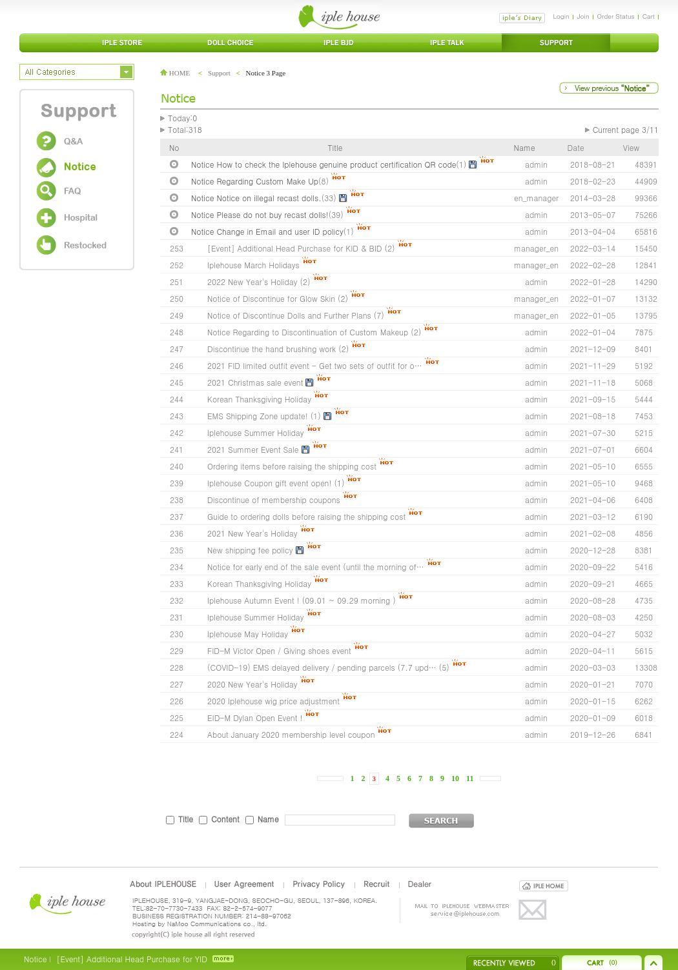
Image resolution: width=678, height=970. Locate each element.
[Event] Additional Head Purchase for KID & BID (294, 248)
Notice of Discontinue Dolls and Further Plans (289, 315)
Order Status (616, 16)
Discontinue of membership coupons (273, 499)
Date (576, 147)
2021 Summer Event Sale (253, 449)
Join (583, 16)
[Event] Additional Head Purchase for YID (131, 958)
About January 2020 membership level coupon (292, 734)
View (631, 147)
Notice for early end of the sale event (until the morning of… (315, 566)
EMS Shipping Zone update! (257, 415)
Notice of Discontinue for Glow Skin (271, 298)
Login (561, 16)
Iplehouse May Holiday (247, 633)
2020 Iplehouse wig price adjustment (273, 700)
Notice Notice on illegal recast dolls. (256, 197)
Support (219, 73)
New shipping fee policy (250, 549)
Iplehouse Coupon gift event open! (269, 482)
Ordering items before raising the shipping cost (291, 465)
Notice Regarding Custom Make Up (254, 180)
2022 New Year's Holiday (252, 281)
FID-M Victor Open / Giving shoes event (279, 650)
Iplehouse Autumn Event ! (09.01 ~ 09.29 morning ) (301, 600)
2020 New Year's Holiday (252, 683)
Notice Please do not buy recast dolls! (260, 214)
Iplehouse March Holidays (253, 264)
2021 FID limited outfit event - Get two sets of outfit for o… (314, 365)
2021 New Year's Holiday (252, 533)
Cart (648, 16)
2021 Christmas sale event (255, 382)
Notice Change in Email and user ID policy (267, 231)
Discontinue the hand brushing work (271, 348)
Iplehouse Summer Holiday (255, 432)
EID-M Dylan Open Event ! (254, 717)
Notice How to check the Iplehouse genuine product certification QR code (323, 164)
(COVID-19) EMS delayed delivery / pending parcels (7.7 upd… (322, 667)
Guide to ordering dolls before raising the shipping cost (306, 516)
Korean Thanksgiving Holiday (259, 398)
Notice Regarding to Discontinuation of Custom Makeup (307, 331)
